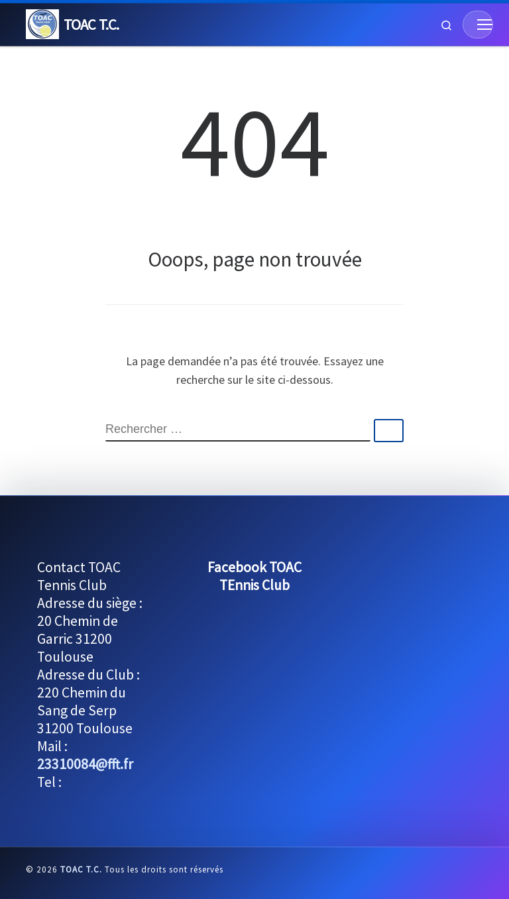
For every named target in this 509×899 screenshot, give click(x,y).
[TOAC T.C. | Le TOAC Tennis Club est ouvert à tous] (42, 22)
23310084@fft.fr (85, 764)
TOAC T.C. (81, 869)
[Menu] (478, 24)
